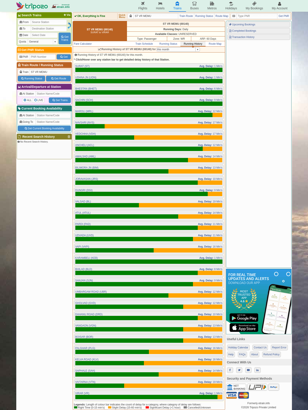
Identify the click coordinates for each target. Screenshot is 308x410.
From (24, 22)
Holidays (231, 6)
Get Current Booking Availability (44, 128)
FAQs (242, 354)
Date (23, 35)
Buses (194, 6)
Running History (193, 43)
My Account (279, 6)
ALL (29, 100)
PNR (23, 56)
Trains (177, 6)
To (22, 28)
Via (67, 14)
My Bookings (254, 6)
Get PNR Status (30, 50)
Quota (22, 41)
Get (64, 56)
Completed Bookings (242, 30)
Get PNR (283, 16)
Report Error (279, 347)
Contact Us (260, 347)
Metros (212, 6)
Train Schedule (144, 43)
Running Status (52, 65)
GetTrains (64, 38)
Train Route (29, 65)
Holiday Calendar (238, 347)
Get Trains (60, 100)
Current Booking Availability (39, 108)
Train (24, 72)
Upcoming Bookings (242, 24)
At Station (26, 93)
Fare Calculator (83, 43)
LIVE (40, 100)
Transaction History (242, 37)
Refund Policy (272, 354)
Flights (142, 6)
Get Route (58, 78)
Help (231, 354)
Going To (26, 121)
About (254, 354)
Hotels (160, 6)
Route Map (222, 16)
